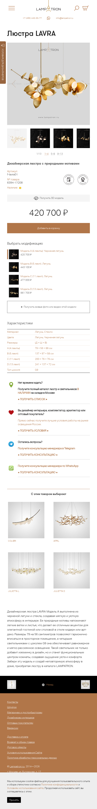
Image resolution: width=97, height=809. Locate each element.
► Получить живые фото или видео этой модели (48, 306)
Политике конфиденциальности (59, 784)
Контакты (12, 702)
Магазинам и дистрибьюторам (24, 712)
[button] (14, 83)
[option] (48, 84)
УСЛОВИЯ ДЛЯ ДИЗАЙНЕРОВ (3, 62)
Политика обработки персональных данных (32, 757)
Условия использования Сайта (24, 752)
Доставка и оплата (17, 736)
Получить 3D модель (48, 198)
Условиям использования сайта (25, 788)
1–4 (46, 153)
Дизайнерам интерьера (20, 717)
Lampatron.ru (17, 766)
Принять (14, 800)
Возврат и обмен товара (21, 742)
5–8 (53, 153)
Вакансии (12, 728)
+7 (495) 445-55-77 (32, 18)
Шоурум (12, 707)
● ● (38, 454)
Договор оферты (16, 747)
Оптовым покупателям (20, 722)
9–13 (60, 153)
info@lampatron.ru (64, 18)
